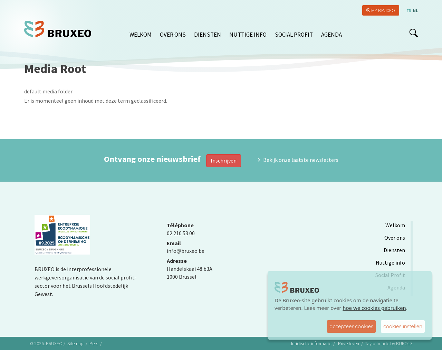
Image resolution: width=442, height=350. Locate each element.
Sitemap (75, 343)
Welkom (140, 34)
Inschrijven (224, 160)
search (413, 32)
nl (415, 10)
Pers (93, 343)
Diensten (207, 34)
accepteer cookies (351, 326)
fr (409, 10)
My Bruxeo (383, 10)
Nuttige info (248, 34)
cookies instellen (402, 326)
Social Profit (294, 34)
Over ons (173, 34)
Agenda (331, 34)
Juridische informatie (310, 343)
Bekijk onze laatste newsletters (300, 159)
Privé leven (348, 343)
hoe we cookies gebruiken (374, 307)
